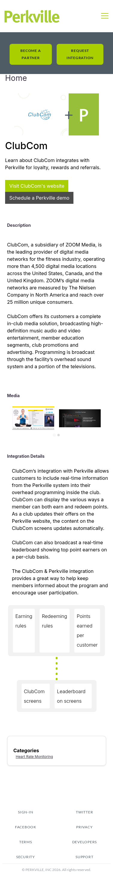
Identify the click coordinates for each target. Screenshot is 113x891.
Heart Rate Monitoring (34, 756)
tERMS (25, 842)
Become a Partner (30, 54)
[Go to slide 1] (54, 435)
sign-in (25, 812)
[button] (105, 16)
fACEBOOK (25, 827)
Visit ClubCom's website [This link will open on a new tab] (36, 186)
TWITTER (84, 812)
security (25, 857)
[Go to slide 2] (59, 435)
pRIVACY (84, 827)
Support (84, 857)
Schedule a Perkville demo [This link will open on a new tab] (39, 198)
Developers (84, 842)
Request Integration (80, 54)
